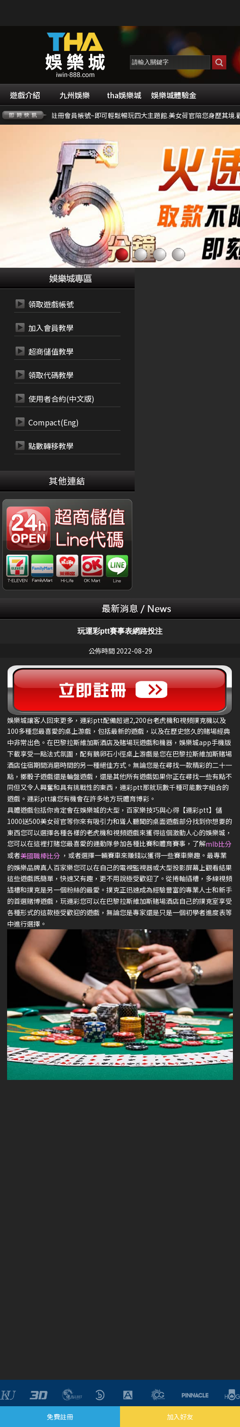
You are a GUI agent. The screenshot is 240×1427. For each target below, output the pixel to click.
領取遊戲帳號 (51, 304)
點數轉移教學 (51, 445)
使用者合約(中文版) (61, 398)
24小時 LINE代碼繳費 (89, 540)
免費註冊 (60, 1416)
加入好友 (180, 1416)
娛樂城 (90, 810)
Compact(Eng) (53, 422)
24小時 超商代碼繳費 (89, 517)
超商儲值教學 (51, 351)
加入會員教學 (51, 327)
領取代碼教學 (51, 375)
